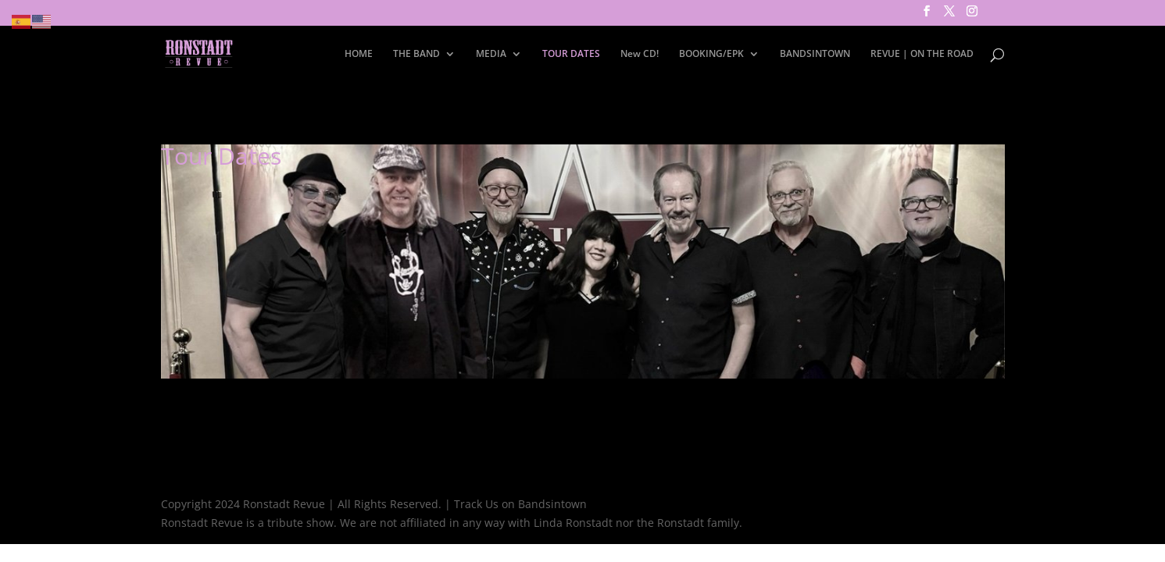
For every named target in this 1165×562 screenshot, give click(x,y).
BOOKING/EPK (711, 54)
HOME (359, 54)
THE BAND (416, 54)
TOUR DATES (571, 54)
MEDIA (491, 54)
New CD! (639, 54)
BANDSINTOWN (815, 54)
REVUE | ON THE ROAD (922, 54)
